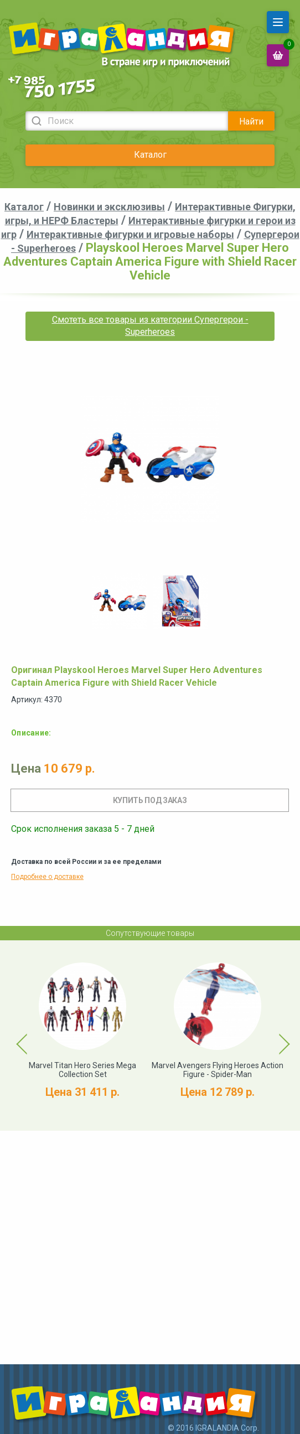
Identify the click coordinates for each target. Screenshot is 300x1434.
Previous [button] (15, 1035)
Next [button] (275, 1035)
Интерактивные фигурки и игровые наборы (130, 234)
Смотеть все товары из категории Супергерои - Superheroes (150, 325)
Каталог (150, 154)
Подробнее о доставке (47, 877)
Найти (251, 121)
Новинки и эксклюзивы (109, 207)
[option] (119, 601)
